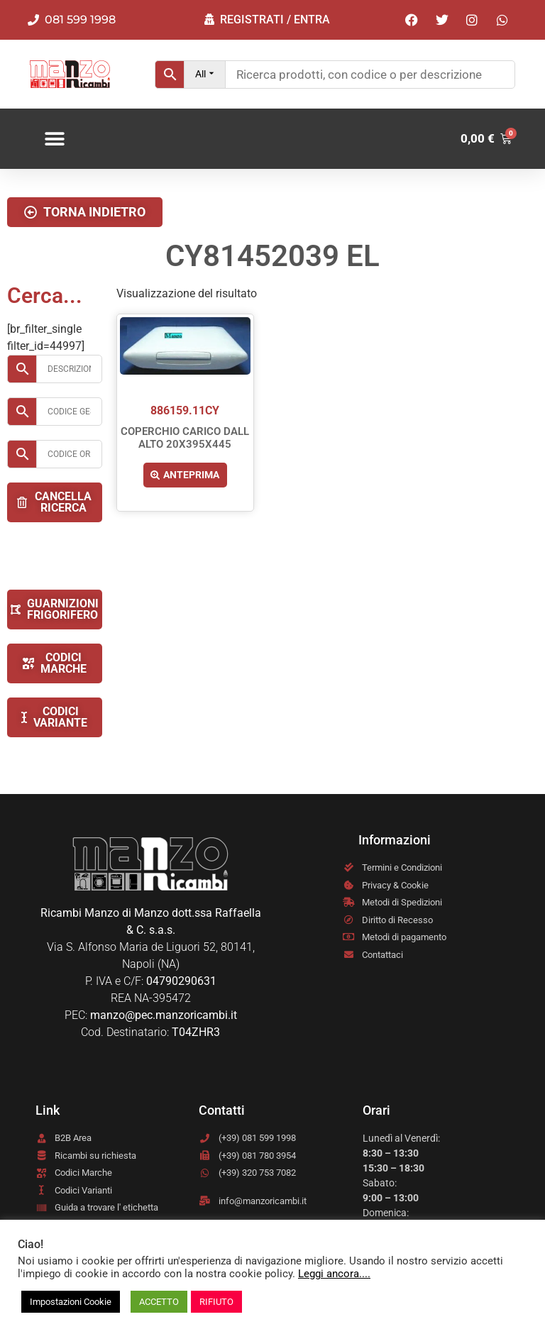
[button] (55, 139)
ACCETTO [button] (159, 1301)
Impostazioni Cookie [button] (70, 1301)
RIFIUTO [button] (216, 1301)
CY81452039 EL (272, 255)
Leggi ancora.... (334, 1273)
